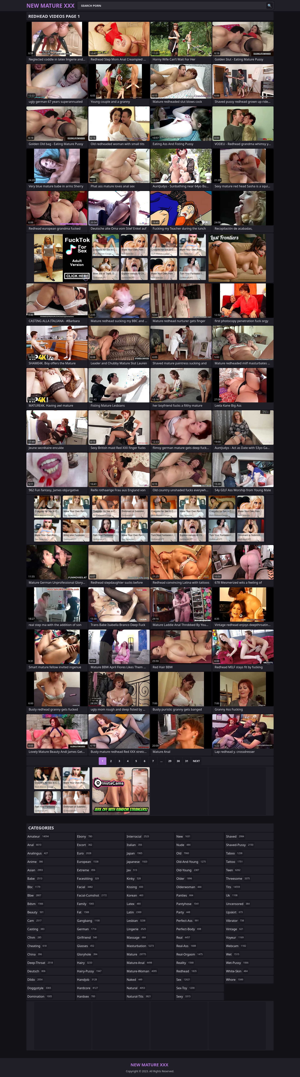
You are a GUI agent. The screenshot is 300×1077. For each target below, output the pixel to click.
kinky (134, 878)
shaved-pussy (240, 845)
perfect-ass (188, 921)
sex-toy (186, 988)
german (87, 929)
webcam (236, 946)
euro (84, 853)
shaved (235, 836)
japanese (137, 862)
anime (35, 862)
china (35, 954)
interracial (138, 836)
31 (186, 761)
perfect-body (189, 929)
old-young (188, 870)
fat (83, 912)
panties (185, 895)
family (86, 904)
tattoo (235, 862)
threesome (238, 878)
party (183, 912)
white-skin (237, 971)
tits (233, 887)
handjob (87, 979)
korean (135, 895)
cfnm (34, 937)
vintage (235, 929)
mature (137, 954)
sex (183, 979)
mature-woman (142, 971)
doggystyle (39, 988)
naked (135, 979)
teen (233, 870)
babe (35, 878)
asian (35, 870)
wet (233, 954)
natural (136, 988)
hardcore (88, 988)
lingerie (137, 929)
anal (34, 845)
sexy (184, 996)
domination (40, 996)
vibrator (235, 921)
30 (178, 761)
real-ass (186, 946)
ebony (85, 836)
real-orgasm (190, 954)
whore (235, 979)
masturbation (141, 946)
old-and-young (191, 862)
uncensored (238, 904)
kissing (135, 887)
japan (135, 853)
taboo (234, 853)
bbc (34, 887)
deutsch (36, 971)
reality (185, 963)
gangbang (89, 921)
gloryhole (87, 954)
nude (184, 845)
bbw (34, 895)
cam (34, 921)
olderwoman (189, 887)
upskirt (235, 912)
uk (232, 895)
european (88, 862)
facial (85, 887)
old (183, 853)
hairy (85, 963)
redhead (187, 971)
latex (134, 904)
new (183, 836)
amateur (38, 836)
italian (135, 845)
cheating (37, 946)
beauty (36, 912)
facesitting (88, 878)
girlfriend (87, 937)
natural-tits (139, 996)
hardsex (86, 996)
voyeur (235, 937)
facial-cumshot (92, 895)
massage (137, 937)
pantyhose (188, 904)
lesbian (136, 921)
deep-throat (40, 963)
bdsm (35, 904)
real (183, 937)
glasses (86, 946)
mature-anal (140, 963)
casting (36, 929)
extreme (86, 870)
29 (169, 761)
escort (85, 845)
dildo (35, 979)
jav (132, 870)
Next (196, 761)
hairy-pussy (90, 971)
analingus (38, 853)
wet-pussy (237, 963)
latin (134, 912)
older (184, 878)
